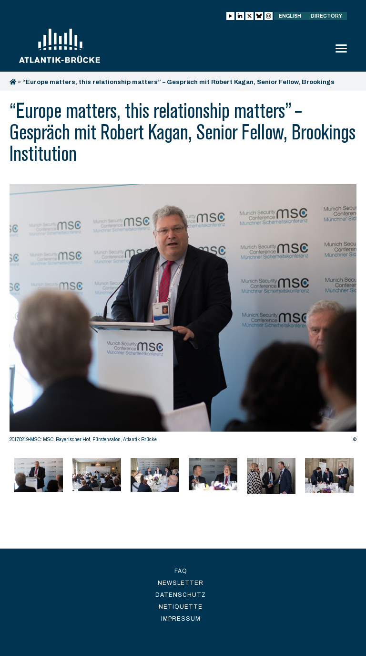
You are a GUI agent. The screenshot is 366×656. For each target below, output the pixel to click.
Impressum (181, 618)
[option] (183, 315)
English (290, 16)
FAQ (180, 571)
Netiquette (181, 606)
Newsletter (180, 583)
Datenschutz (180, 595)
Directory (326, 16)
